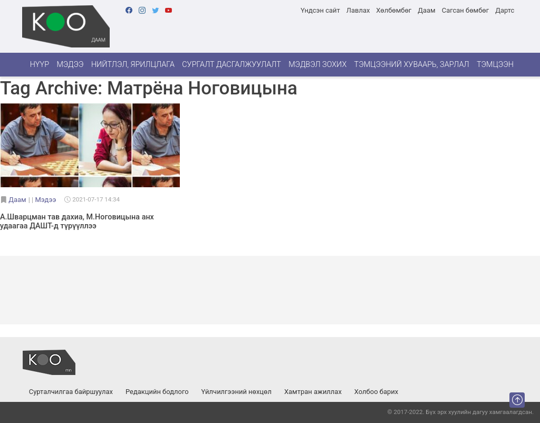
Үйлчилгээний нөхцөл (236, 392)
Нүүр (39, 64)
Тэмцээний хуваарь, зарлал (411, 64)
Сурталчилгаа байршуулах (71, 392)
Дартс (504, 10)
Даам (426, 10)
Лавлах (358, 10)
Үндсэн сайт (320, 10)
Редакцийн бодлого (157, 392)
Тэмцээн (495, 64)
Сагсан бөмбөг (465, 10)
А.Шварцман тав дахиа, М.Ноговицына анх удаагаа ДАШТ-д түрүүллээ (77, 221)
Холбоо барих (376, 392)
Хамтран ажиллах (313, 392)
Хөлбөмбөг (393, 10)
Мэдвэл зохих (317, 64)
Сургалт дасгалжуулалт (231, 64)
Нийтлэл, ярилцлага (133, 64)
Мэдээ (69, 64)
